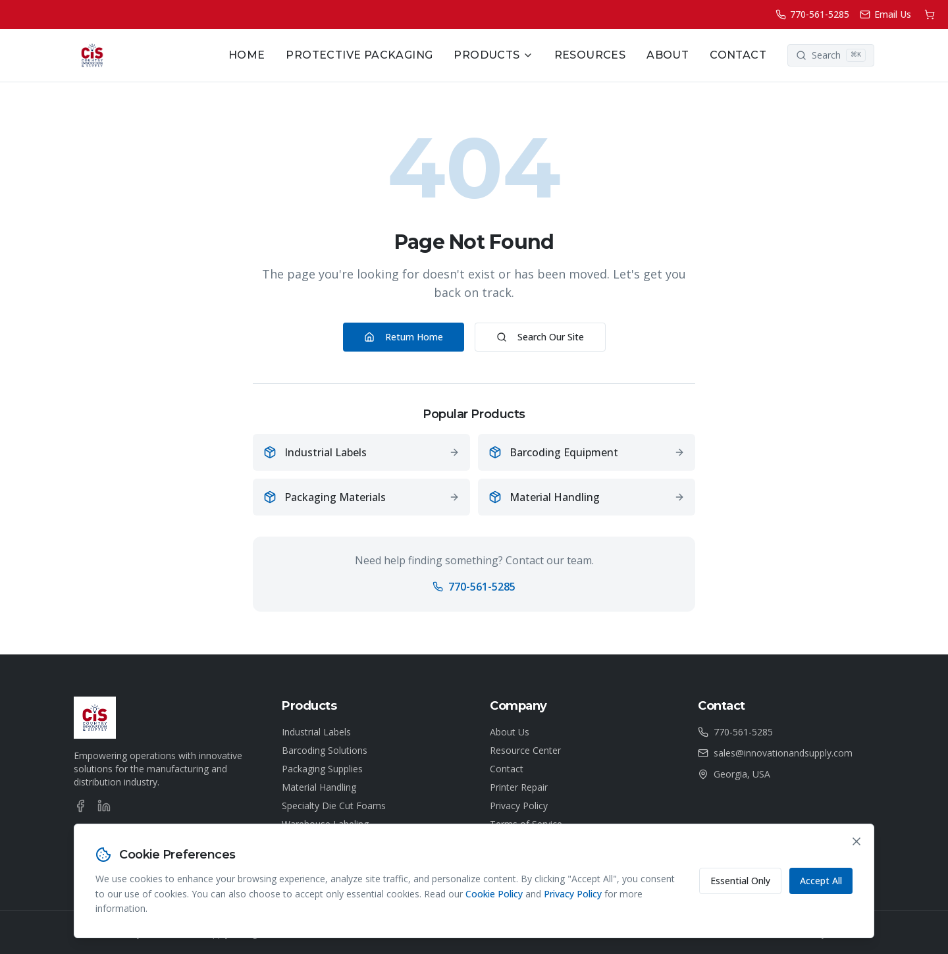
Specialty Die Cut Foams (334, 805)
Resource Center (525, 750)
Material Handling (319, 787)
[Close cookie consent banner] (856, 841)
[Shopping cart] (929, 14)
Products (493, 55)
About (667, 55)
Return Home (403, 337)
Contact (738, 55)
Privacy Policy (519, 805)
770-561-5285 (474, 586)
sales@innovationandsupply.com (783, 753)
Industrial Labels (316, 732)
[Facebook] (80, 805)
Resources (590, 55)
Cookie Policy (494, 894)
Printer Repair (519, 787)
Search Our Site (540, 337)
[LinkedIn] (104, 805)
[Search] (830, 55)
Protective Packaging (359, 55)
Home (246, 55)
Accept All (821, 880)
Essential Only (740, 880)
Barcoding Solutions (324, 750)
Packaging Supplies (322, 768)
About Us (509, 732)
